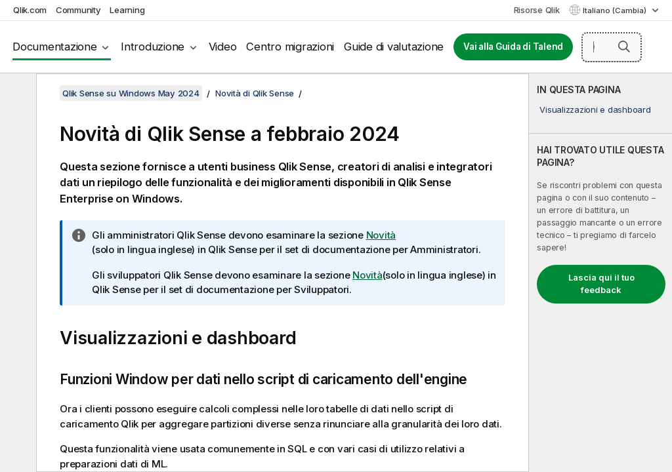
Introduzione (152, 46)
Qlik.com (30, 10)
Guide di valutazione (394, 46)
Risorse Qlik (537, 10)
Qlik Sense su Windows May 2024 (131, 93)
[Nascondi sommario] (16, 94)
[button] (624, 46)
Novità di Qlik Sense (254, 93)
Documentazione (54, 46)
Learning (127, 10)
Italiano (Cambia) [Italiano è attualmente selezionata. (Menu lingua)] (615, 10)
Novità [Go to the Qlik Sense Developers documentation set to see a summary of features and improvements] (367, 275)
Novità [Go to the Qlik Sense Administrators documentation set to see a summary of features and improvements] (381, 235)
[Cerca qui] (611, 47)
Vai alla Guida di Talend (513, 46)
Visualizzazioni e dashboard (594, 109)
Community (78, 10)
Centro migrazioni (290, 46)
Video (223, 46)
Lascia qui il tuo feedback (601, 284)
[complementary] (600, 272)
